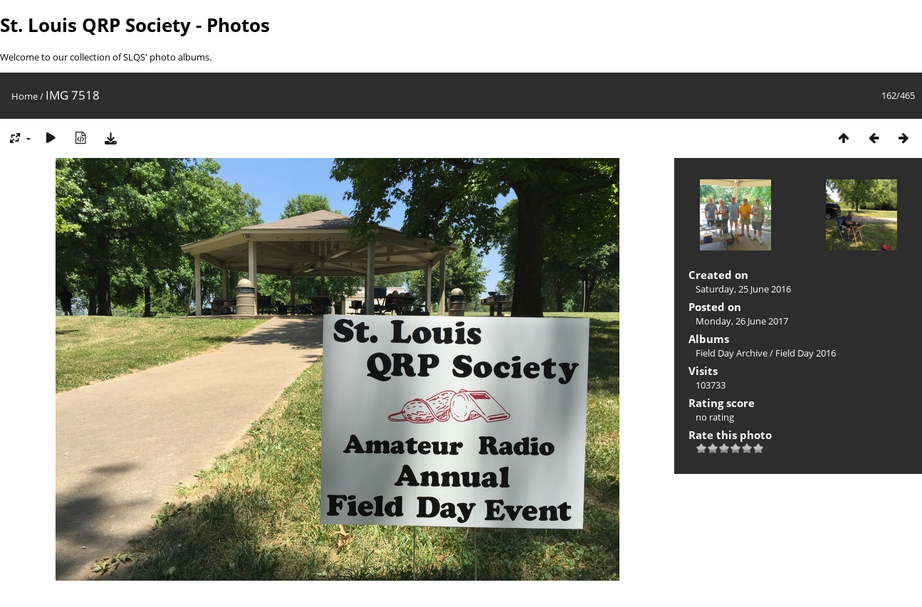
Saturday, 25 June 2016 (743, 289)
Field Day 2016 (805, 353)
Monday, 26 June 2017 (742, 321)
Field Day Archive (732, 353)
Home (24, 96)
